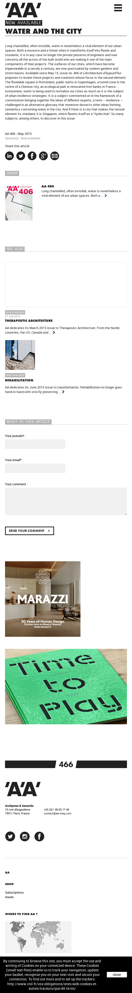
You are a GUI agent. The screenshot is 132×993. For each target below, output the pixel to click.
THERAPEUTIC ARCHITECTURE (29, 321)
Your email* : (14, 460)
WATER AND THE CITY (43, 31)
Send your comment (29, 530)
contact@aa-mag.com (57, 813)
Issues (9, 897)
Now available (23, 23)
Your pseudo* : (15, 435)
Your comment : (16, 484)
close (117, 975)
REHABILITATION (19, 380)
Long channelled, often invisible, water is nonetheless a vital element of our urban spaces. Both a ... (81, 193)
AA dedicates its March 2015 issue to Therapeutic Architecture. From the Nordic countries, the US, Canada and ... (62, 330)
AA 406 (10, 133)
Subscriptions (14, 892)
